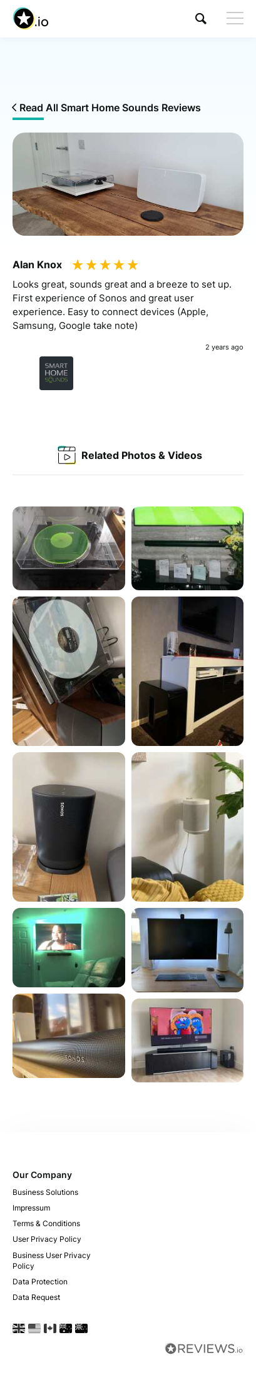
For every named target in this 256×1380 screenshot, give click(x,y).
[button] (200, 18)
